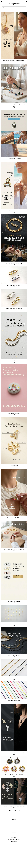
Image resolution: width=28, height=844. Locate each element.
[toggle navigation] (1, 1)
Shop (14, 822)
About (14, 824)
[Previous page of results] (4, 810)
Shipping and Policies (14, 826)
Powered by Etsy (14, 841)
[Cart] (26, 2)
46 (19, 810)
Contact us (14, 828)
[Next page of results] (24, 810)
